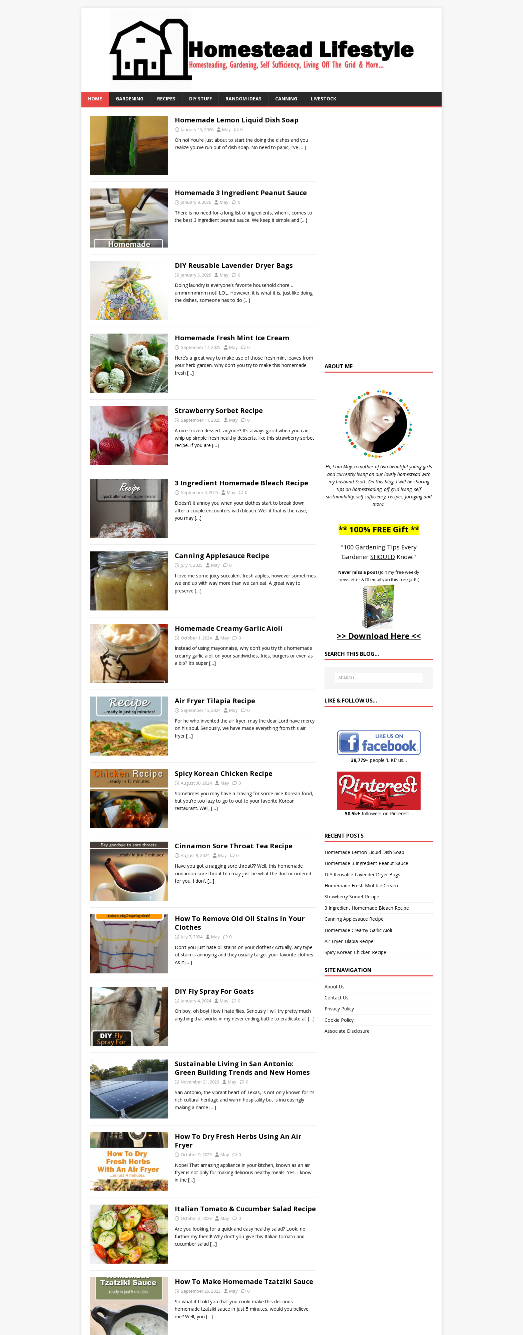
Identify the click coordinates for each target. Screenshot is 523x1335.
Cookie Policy (339, 1020)
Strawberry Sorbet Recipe (219, 410)
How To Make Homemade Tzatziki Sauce (244, 1281)
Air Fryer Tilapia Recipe (215, 700)
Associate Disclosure (347, 1031)
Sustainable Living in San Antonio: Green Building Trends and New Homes (242, 1068)
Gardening (129, 98)
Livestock (323, 98)
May (226, 129)
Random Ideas (243, 98)
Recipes (166, 98)
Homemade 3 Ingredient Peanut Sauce (241, 192)
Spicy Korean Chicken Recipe (224, 773)
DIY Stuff (200, 98)
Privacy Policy (339, 1008)
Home (95, 98)
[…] (303, 147)
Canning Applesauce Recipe (222, 555)
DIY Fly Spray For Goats (214, 991)
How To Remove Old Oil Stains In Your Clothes (240, 923)
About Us (335, 986)
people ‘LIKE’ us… (379, 760)
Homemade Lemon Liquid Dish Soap (237, 119)
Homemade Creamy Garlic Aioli (229, 628)
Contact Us (337, 997)
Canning (286, 98)
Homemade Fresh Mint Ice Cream (232, 337)
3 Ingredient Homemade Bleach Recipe (241, 482)
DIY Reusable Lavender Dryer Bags (234, 265)
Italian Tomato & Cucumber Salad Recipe (245, 1208)
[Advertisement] (379, 238)
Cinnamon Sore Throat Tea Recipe (234, 845)
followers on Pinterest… (379, 813)
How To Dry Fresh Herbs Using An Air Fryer (238, 1141)
